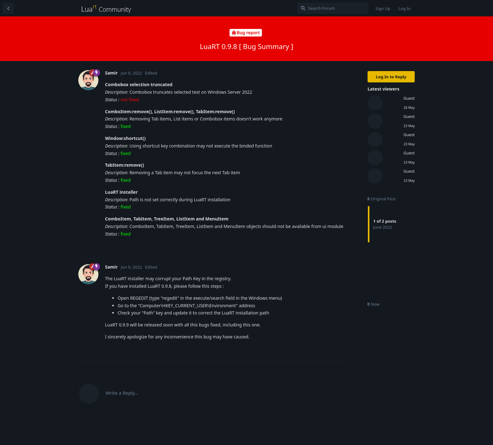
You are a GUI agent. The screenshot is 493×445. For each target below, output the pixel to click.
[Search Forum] (332, 8)
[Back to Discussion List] (8, 8)
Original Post (381, 199)
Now (373, 304)
